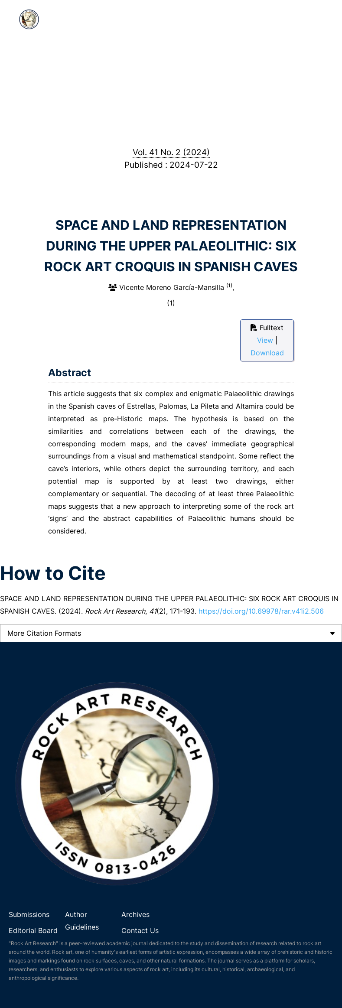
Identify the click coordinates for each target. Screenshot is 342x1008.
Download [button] (267, 352)
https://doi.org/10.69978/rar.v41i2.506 (261, 611)
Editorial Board (33, 930)
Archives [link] (135, 914)
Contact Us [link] (140, 930)
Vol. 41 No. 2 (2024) (171, 152)
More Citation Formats (44, 633)
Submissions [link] (29, 914)
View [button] (266, 340)
